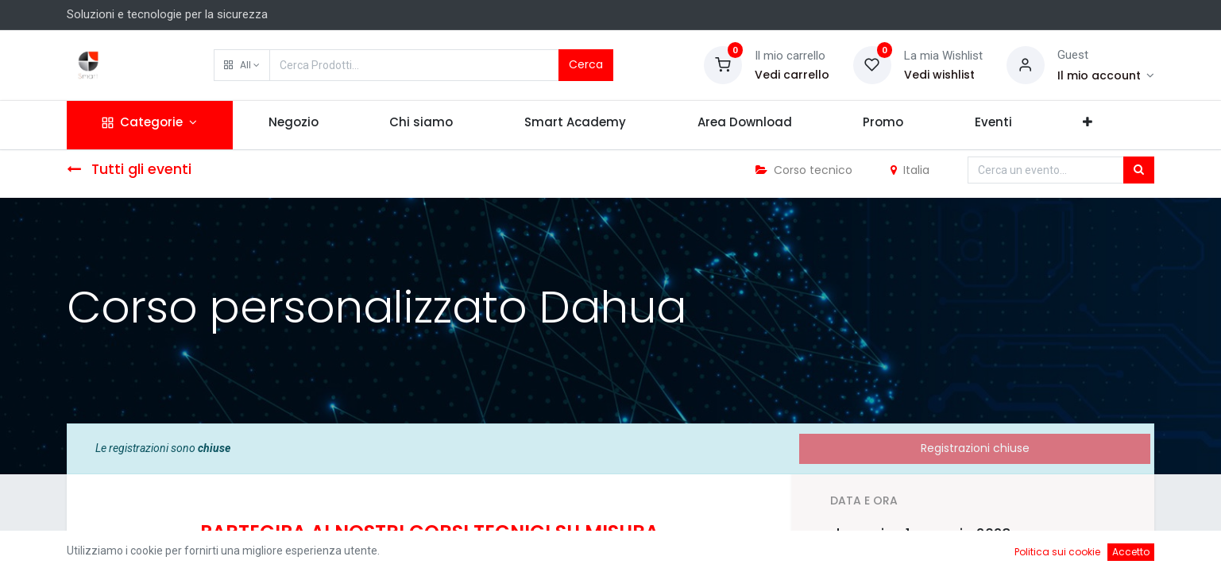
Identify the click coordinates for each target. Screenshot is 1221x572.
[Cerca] (1138, 170)
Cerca (586, 64)
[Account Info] (1106, 75)
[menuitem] (293, 125)
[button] (242, 65)
